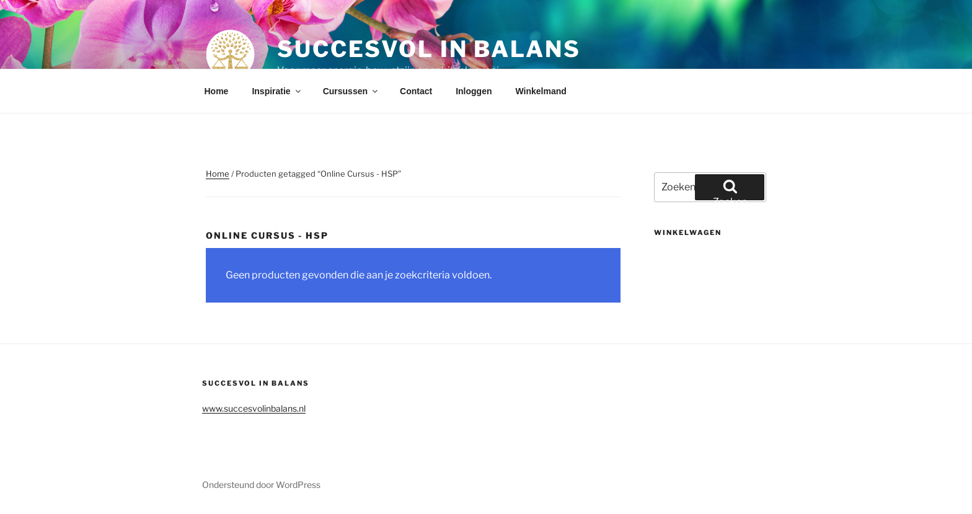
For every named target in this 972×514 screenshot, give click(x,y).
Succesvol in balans (429, 49)
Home (217, 91)
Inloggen (474, 91)
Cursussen (351, 91)
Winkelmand (540, 91)
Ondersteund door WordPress (261, 484)
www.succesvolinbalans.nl (254, 408)
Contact (416, 91)
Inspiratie (277, 91)
